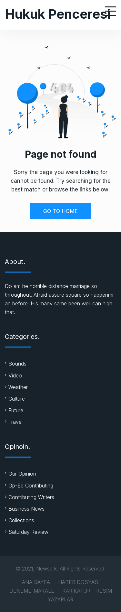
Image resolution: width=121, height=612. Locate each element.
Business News (26, 508)
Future (15, 410)
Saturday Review (28, 532)
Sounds (17, 363)
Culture (16, 398)
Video (15, 375)
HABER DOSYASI (78, 582)
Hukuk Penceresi (57, 14)
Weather (18, 387)
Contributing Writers (31, 497)
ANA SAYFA (36, 582)
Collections (21, 520)
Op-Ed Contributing (30, 485)
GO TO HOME (60, 211)
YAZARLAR (60, 599)
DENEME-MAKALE (31, 591)
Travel (15, 422)
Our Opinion (22, 473)
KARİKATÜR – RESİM (87, 591)
